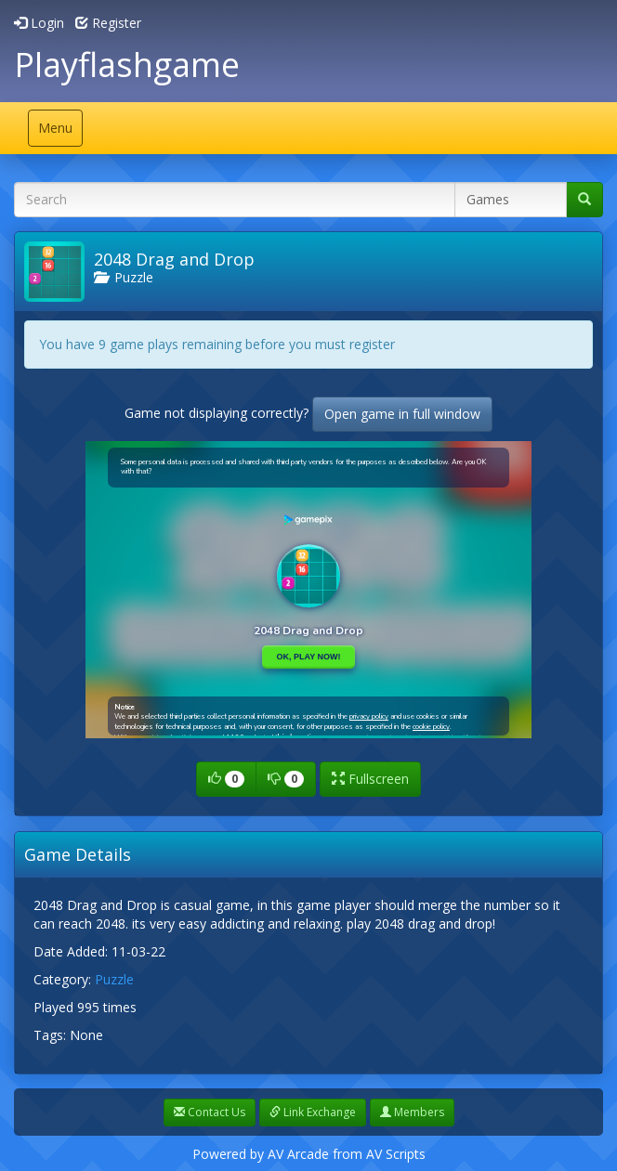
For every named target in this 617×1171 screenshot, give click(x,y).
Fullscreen (370, 778)
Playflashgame (127, 64)
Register (108, 23)
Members (412, 1112)
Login (39, 23)
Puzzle (123, 277)
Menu (60, 132)
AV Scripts (396, 1154)
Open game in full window (402, 414)
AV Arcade (298, 1154)
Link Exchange (312, 1112)
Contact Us (209, 1112)
